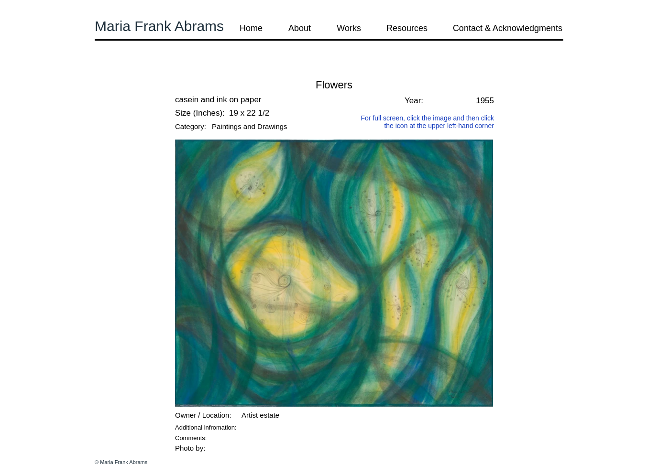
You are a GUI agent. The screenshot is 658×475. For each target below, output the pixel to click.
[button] (120, 71)
